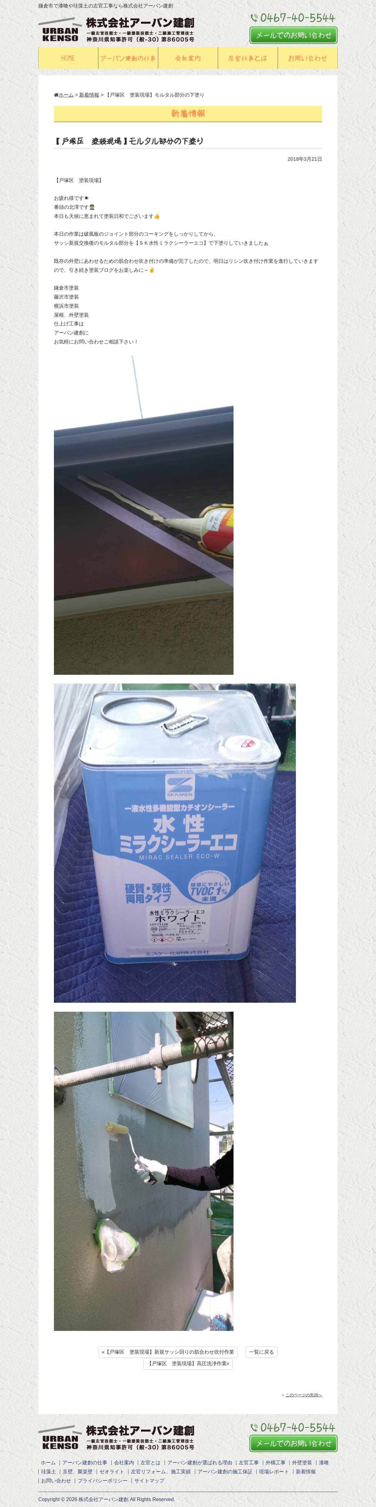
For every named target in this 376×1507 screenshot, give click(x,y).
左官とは (151, 1462)
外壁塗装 (302, 1462)
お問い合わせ (56, 1480)
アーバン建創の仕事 (84, 1462)
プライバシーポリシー (103, 1480)
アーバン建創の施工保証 (225, 1471)
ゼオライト (111, 1471)
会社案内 (124, 1462)
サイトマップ (149, 1480)
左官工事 (249, 1462)
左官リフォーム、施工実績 (161, 1471)
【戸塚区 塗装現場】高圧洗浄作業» (188, 1363)
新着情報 (89, 95)
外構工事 (276, 1462)
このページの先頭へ (302, 1395)
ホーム (64, 95)
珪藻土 (48, 1471)
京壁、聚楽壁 (78, 1471)
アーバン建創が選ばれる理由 (199, 1462)
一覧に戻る (261, 1352)
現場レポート (274, 1471)
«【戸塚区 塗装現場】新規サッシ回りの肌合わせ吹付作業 (168, 1352)
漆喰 (324, 1462)
